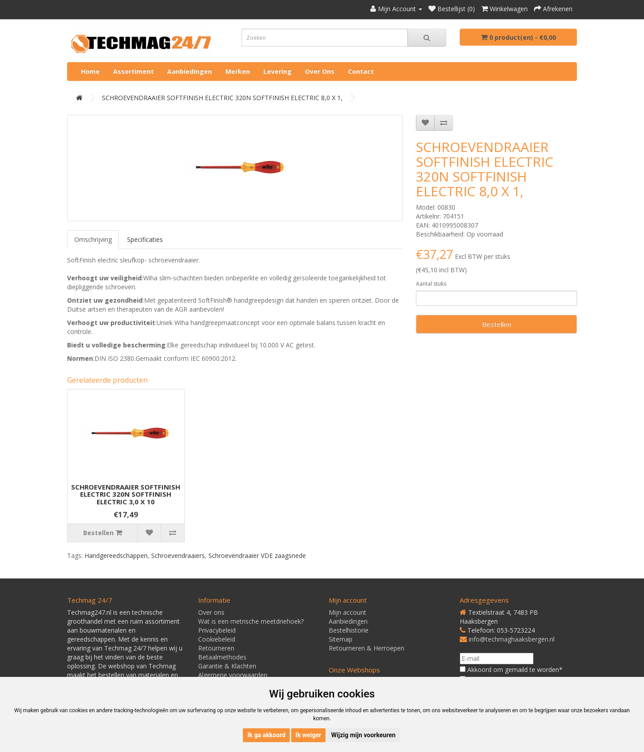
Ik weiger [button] (308, 735)
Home (90, 71)
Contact (361, 71)
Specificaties (145, 239)
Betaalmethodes (222, 657)
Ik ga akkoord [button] (266, 735)
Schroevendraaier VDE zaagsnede (257, 555)
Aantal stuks (431, 283)
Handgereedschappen (116, 555)
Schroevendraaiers (178, 555)
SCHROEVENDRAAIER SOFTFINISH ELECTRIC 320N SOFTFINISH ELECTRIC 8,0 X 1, (222, 97)
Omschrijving (93, 239)
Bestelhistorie (349, 630)
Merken (237, 71)
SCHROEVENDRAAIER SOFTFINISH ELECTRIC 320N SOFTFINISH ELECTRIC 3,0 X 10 (125, 494)
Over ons (320, 71)
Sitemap (340, 639)
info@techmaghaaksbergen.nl (512, 639)
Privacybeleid (217, 630)
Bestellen (496, 324)
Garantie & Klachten (227, 666)
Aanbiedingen (189, 71)
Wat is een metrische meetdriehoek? (251, 621)
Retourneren (216, 648)
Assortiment (133, 71)
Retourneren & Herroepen (366, 648)
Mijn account (347, 612)
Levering (277, 71)
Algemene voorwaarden (232, 675)
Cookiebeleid (216, 639)
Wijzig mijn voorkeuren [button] (363, 735)
